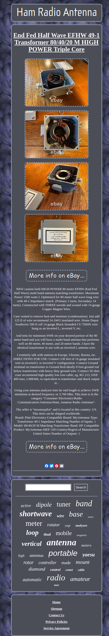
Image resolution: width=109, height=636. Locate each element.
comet (69, 570)
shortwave (36, 513)
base (76, 514)
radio (56, 577)
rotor (29, 562)
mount (82, 562)
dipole (44, 504)
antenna (61, 542)
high (21, 556)
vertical (31, 543)
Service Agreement (56, 628)
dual (47, 534)
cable (81, 570)
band (84, 503)
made (66, 562)
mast (56, 585)
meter (34, 523)
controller (47, 562)
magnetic (82, 535)
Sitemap (56, 608)
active (26, 505)
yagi (67, 525)
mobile (64, 533)
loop (32, 532)
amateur (80, 579)
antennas (37, 555)
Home (56, 602)
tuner (63, 504)
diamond (37, 569)
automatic (32, 579)
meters (86, 545)
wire (60, 516)
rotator (53, 524)
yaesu (88, 555)
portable (63, 553)
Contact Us (56, 615)
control (55, 570)
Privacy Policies (57, 621)
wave (91, 516)
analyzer (81, 525)
